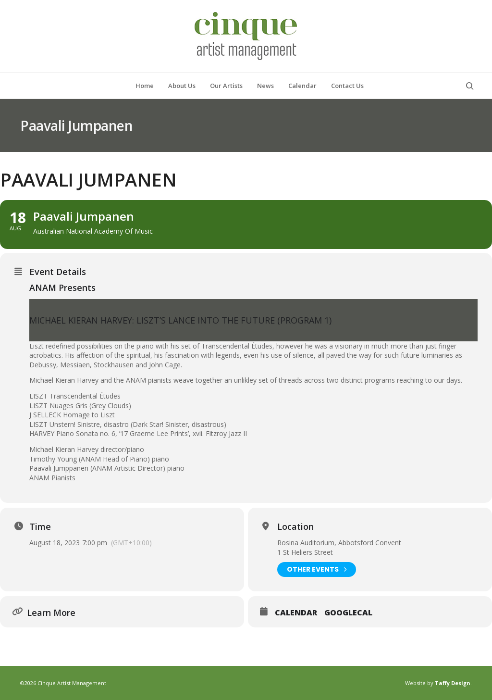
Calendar (296, 613)
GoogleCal (348, 613)
